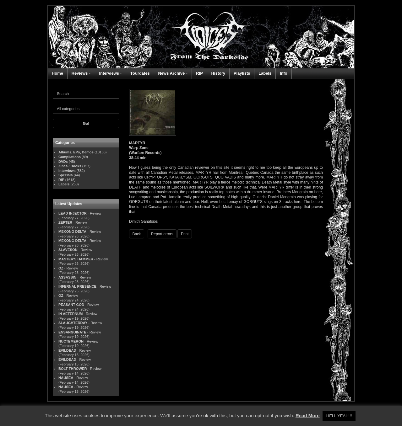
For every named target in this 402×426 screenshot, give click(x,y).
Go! (86, 123)
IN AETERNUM (70, 314)
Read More (308, 415)
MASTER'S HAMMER (75, 259)
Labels (264, 73)
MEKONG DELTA (72, 231)
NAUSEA (65, 378)
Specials (65, 175)
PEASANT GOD (71, 304)
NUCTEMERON (71, 341)
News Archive (171, 73)
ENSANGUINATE (72, 332)
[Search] (86, 94)
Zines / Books (69, 166)
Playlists (242, 73)
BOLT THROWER (72, 368)
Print (185, 234)
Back (137, 234)
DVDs (63, 161)
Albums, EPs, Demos (76, 152)
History (218, 73)
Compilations (69, 157)
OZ (60, 268)
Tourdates (140, 73)
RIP (199, 73)
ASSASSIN (67, 277)
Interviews (109, 73)
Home (57, 73)
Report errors (162, 234)
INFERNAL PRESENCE (77, 286)
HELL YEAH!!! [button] (339, 415)
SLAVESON (68, 250)
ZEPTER (65, 222)
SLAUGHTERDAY (72, 323)
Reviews (80, 73)
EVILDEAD (67, 350)
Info (283, 73)
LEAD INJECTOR (72, 213)
